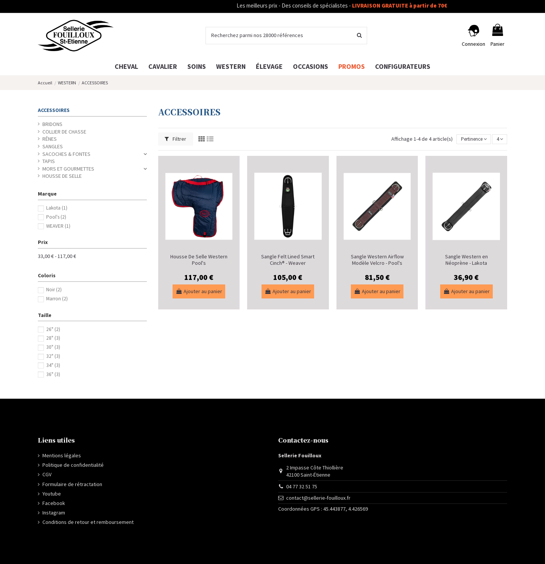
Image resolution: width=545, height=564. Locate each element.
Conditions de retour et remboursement (88, 522)
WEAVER (58, 226)
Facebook (53, 503)
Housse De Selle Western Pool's (198, 259)
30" (53, 347)
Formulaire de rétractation (72, 484)
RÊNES (49, 138)
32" (53, 356)
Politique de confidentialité (73, 464)
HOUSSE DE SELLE (62, 175)
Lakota (56, 208)
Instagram (53, 512)
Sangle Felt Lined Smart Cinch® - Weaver (288, 259)
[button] (403, 66)
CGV (46, 474)
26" (53, 329)
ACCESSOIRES (54, 110)
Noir (54, 289)
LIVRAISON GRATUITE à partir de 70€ (408, 5)
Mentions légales (61, 455)
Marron (57, 298)
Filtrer (175, 138)
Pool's (56, 217)
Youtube (51, 493)
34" (53, 365)
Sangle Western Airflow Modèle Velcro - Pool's (377, 259)
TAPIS (48, 161)
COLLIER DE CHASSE (64, 131)
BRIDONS (52, 124)
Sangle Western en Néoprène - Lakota (466, 259)
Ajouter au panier (199, 291)
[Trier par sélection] (470, 139)
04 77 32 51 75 (301, 486)
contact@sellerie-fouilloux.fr (318, 497)
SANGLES (52, 146)
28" (53, 338)
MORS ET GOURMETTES (68, 168)
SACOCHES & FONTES (66, 154)
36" (53, 374)
